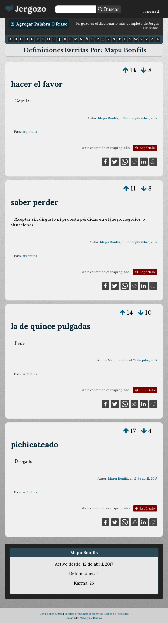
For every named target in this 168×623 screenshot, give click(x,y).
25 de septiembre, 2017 (140, 118)
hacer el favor (37, 84)
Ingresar (151, 12)
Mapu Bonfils (108, 118)
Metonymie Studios (91, 618)
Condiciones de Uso (51, 613)
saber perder (34, 202)
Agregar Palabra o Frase (39, 23)
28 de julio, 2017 (145, 360)
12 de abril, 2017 (145, 478)
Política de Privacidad (116, 613)
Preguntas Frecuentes (89, 613)
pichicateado (34, 444)
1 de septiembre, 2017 (141, 242)
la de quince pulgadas (50, 326)
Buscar (108, 9)
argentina (30, 132)
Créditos (69, 613)
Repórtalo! (145, 147)
